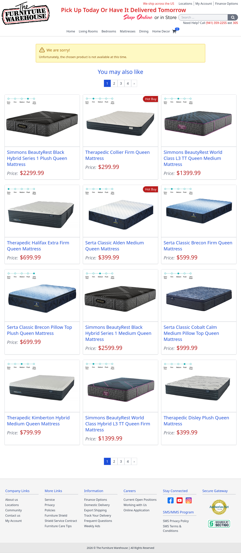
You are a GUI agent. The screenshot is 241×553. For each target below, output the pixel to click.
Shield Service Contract (61, 521)
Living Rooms (88, 31)
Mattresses (127, 31)
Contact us (12, 515)
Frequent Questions (98, 521)
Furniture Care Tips (58, 526)
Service (50, 500)
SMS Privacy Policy (176, 521)
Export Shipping (95, 510)
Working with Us (135, 505)
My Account (203, 4)
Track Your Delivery (97, 515)
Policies (50, 510)
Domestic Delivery (97, 505)
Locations (185, 4)
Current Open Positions (140, 500)
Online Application (136, 510)
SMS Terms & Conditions (172, 528)
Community (13, 510)
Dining (144, 31)
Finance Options (226, 4)
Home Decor (161, 31)
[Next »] (134, 83)
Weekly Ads (92, 526)
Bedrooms (108, 31)
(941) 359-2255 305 (222, 23)
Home (70, 31)
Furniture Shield (56, 515)
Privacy (50, 505)
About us (11, 500)
